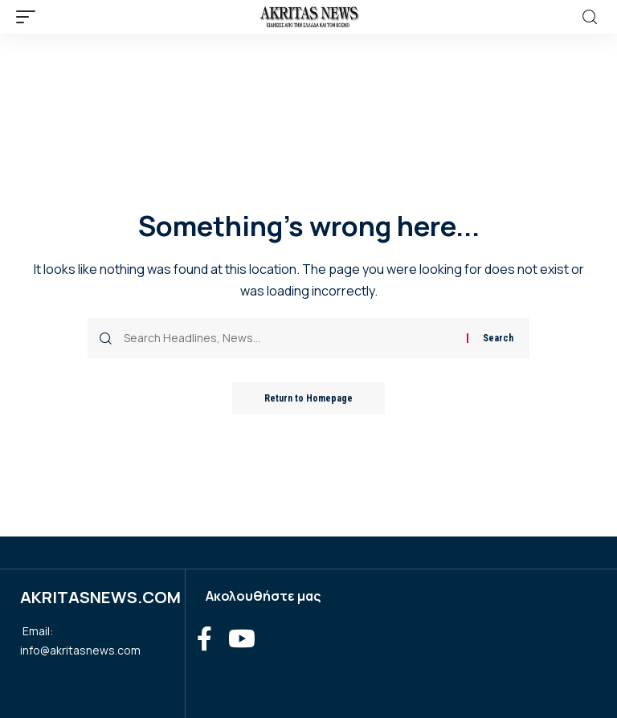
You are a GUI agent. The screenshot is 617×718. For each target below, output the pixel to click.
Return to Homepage (308, 398)
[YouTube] (241, 638)
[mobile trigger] (29, 16)
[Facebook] (204, 638)
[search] (589, 17)
